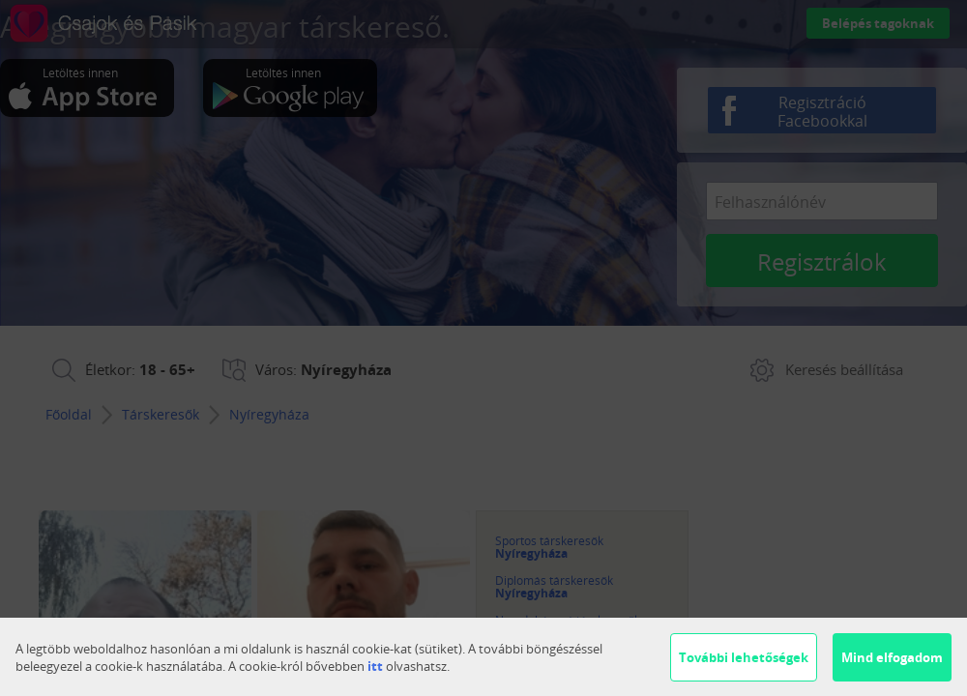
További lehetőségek (743, 657)
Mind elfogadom (892, 657)
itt (375, 666)
